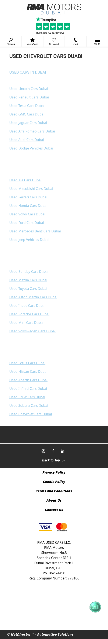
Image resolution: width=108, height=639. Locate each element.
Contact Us (54, 509)
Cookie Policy (54, 481)
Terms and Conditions (54, 491)
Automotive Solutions (55, 634)
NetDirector (21, 634)
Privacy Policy (53, 472)
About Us (54, 500)
